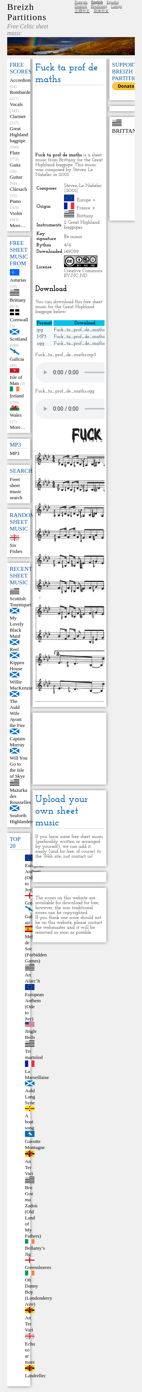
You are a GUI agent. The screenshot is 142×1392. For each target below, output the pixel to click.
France (84, 208)
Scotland (18, 339)
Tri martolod (34, 1054)
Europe (84, 200)
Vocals (16, 104)
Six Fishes (16, 548)
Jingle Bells (31, 1034)
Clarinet (18, 116)
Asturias (18, 280)
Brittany (18, 300)
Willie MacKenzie (21, 685)
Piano (15, 201)
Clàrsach (18, 189)
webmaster (54, 927)
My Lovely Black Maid (17, 627)
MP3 (14, 453)
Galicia (17, 359)
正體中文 (82, 11)
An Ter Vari (29, 1167)
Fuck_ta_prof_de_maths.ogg (83, 343)
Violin (16, 213)
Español (112, 2)
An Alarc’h (32, 978)
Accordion (20, 80)
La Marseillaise (37, 1074)
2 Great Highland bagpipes (82, 225)
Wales (16, 415)
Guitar (16, 177)
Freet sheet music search (16, 488)
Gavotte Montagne (35, 1144)
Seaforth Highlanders (22, 818)
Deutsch (81, 6)
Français (81, 2)
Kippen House (17, 665)
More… (17, 225)
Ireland (17, 396)
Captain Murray (17, 741)
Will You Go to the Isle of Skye (18, 767)
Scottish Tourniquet (20, 601)
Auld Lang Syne (30, 1097)
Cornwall (19, 319)
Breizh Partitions (27, 12)
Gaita (15, 165)
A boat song (29, 1121)
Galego (116, 6)
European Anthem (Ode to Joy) (34, 1006)
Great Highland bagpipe (19, 134)
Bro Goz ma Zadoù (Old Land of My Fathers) (33, 1212)
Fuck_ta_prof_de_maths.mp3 (84, 336)
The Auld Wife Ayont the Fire (17, 713)
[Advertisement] (69, 119)
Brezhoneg (99, 6)
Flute (15, 153)
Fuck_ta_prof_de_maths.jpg (83, 329)
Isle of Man (16, 380)
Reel (14, 649)
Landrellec (35, 1375)
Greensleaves (38, 1267)
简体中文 (101, 11)
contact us (82, 856)
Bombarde (20, 92)
